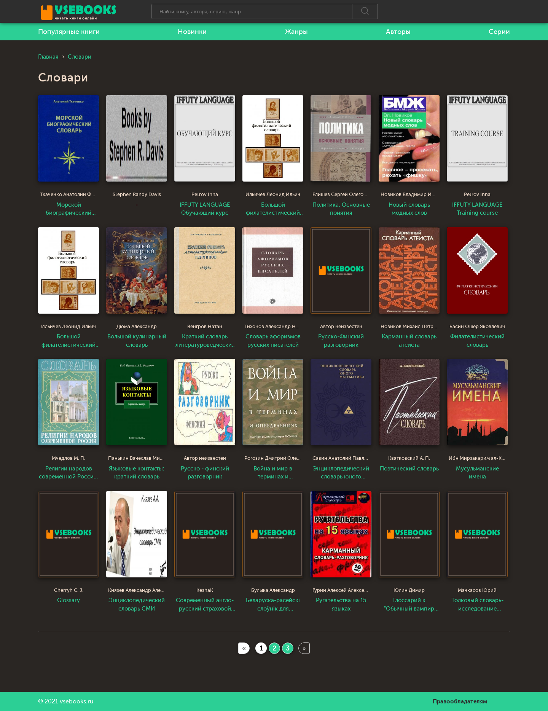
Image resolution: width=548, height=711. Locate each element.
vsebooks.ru (77, 701)
